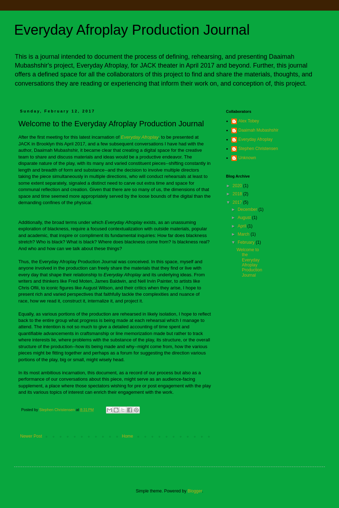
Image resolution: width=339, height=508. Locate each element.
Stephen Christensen (258, 148)
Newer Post (31, 436)
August (245, 217)
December (248, 209)
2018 (238, 193)
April (242, 226)
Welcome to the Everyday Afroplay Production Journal (249, 262)
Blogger (195, 491)
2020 (238, 185)
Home (127, 436)
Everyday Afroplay (255, 139)
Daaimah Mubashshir (258, 130)
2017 (238, 202)
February (247, 242)
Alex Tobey (248, 121)
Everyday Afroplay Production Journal (132, 29)
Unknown (247, 157)
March (244, 234)
